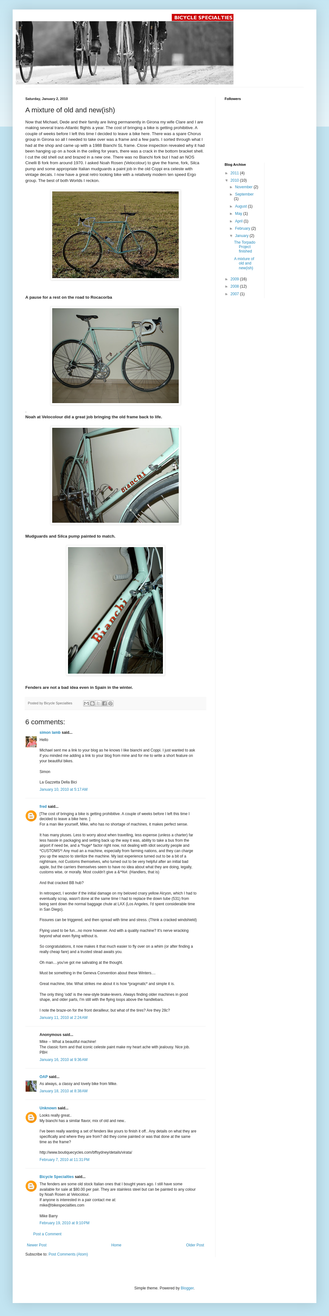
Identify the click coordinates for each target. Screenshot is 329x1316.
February (243, 228)
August (241, 206)
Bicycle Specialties (57, 1177)
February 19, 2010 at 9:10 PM (65, 1223)
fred (43, 806)
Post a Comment (47, 1234)
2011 (235, 173)
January (242, 236)
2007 (235, 294)
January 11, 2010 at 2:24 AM (64, 1017)
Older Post (195, 1245)
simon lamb (50, 732)
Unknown (48, 1108)
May (239, 213)
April (239, 221)
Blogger (187, 1288)
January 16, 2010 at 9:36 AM (64, 1059)
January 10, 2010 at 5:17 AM (64, 789)
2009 (235, 279)
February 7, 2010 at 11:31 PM (65, 1159)
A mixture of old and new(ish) (244, 263)
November (244, 187)
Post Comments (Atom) (68, 1254)
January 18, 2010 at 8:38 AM (64, 1091)
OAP (44, 1077)
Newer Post (37, 1245)
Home (116, 1245)
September (244, 194)
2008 (235, 286)
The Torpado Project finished (244, 247)
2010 (235, 180)
